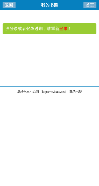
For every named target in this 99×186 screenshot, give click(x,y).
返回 (9, 5)
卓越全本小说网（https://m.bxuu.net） (42, 92)
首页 (90, 5)
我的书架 (75, 92)
